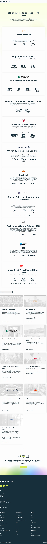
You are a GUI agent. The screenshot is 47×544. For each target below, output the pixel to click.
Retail (1, 533)
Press (32, 520)
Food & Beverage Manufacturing (5, 530)
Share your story (23, 467)
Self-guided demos (34, 524)
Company (17, 529)
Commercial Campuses (3, 523)
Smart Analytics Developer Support (36, 535)
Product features (33, 522)
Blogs (32, 514)
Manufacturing (2, 537)
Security (17, 534)
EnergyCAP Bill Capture (19, 519)
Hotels (1, 535)
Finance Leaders (2, 517)
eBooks (32, 517)
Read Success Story (5, 321)
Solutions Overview (19, 512)
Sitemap (32, 525)
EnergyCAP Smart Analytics (20, 515)
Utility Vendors (2, 528)
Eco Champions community (35, 519)
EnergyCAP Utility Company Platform (21, 520)
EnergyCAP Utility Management (20, 514)
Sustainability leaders (3, 515)
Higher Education (2, 522)
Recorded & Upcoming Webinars (35, 527)
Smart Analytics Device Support (35, 533)
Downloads (32, 515)
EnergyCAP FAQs (18, 524)
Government (2, 525)
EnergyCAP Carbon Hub (19, 517)
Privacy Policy (45, 542)
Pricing (17, 522)
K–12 (1, 527)
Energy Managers (2, 514)
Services (32, 532)
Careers (17, 531)
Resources (32, 512)
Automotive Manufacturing (4, 532)
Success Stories (18, 527)
